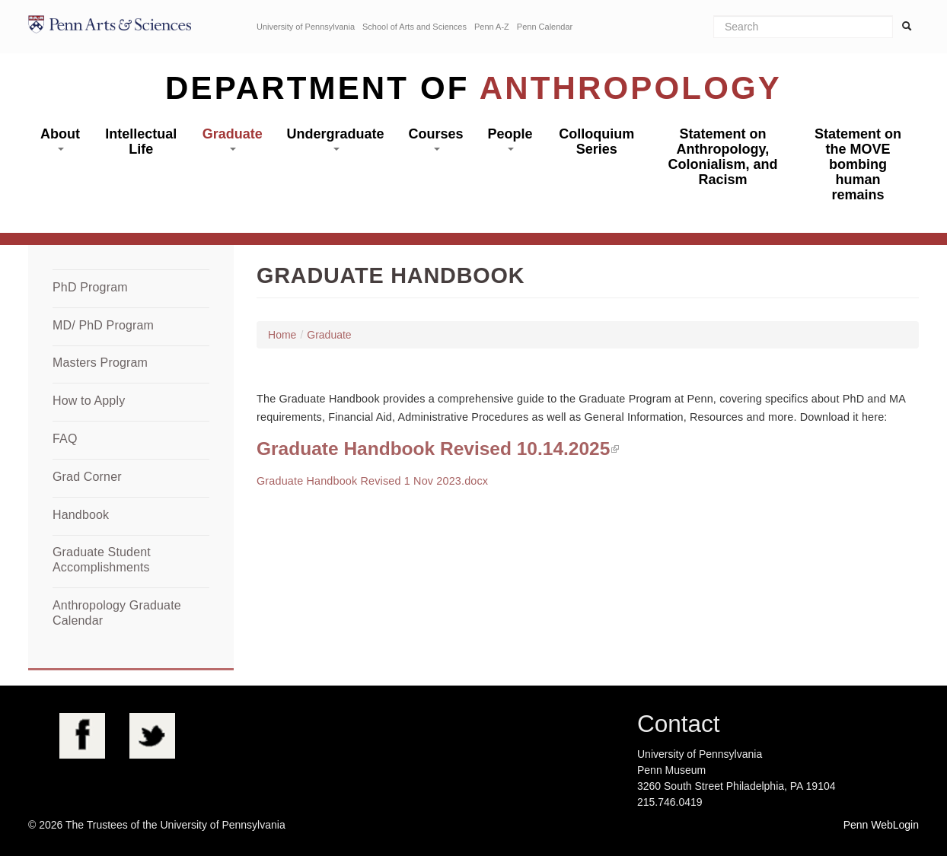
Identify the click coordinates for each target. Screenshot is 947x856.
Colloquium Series (596, 141)
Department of (473, 88)
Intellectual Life (141, 141)
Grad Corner (87, 476)
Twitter (152, 736)
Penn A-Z (491, 26)
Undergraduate (335, 138)
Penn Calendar (544, 26)
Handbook (81, 514)
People (509, 138)
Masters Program (100, 362)
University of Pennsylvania (306, 26)
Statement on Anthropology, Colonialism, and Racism (722, 156)
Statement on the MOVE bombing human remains (858, 164)
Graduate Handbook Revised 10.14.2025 (433, 448)
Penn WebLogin (881, 825)
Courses (436, 138)
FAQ (65, 438)
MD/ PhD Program (103, 325)
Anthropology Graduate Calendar (117, 613)
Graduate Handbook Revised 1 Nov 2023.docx (372, 481)
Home (282, 335)
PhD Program (90, 287)
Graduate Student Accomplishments (102, 560)
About (60, 138)
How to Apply (89, 400)
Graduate (232, 138)
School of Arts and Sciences (414, 26)
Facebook (82, 736)
